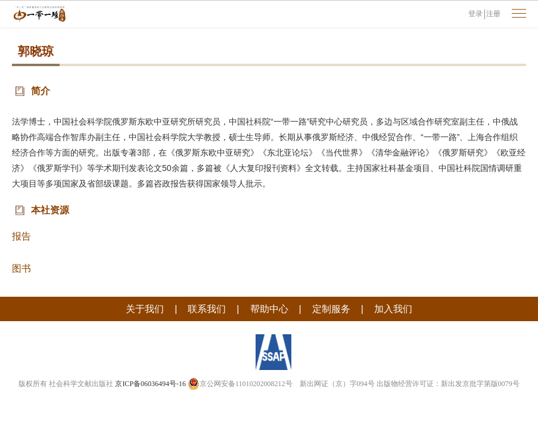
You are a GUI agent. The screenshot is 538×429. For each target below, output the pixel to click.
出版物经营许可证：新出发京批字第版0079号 (448, 384)
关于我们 (145, 309)
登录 (475, 14)
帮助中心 (269, 309)
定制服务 (331, 309)
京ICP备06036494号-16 (150, 384)
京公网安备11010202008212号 (240, 384)
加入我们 (393, 309)
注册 (493, 14)
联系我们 (207, 309)
